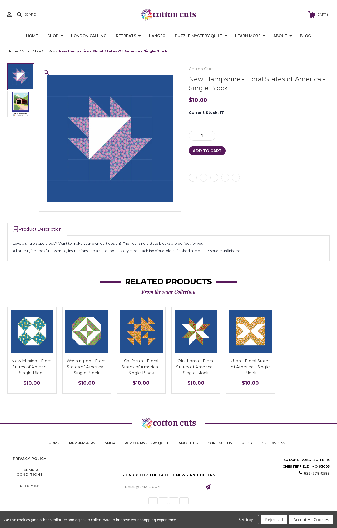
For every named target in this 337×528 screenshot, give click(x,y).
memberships (82, 443)
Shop (55, 36)
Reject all (274, 519)
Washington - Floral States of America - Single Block (87, 366)
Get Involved (275, 443)
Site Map (29, 486)
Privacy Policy (29, 458)
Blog (305, 35)
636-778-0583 (317, 473)
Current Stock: (206, 112)
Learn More (250, 36)
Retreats (128, 36)
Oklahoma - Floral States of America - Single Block (195, 366)
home (54, 443)
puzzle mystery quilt (147, 443)
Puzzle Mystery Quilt (201, 36)
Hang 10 (157, 35)
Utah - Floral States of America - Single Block (250, 366)
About (282, 36)
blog (247, 443)
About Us (188, 443)
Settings (246, 519)
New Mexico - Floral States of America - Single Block (31, 366)
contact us (219, 443)
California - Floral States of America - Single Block (141, 366)
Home (32, 35)
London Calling (88, 35)
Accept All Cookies (311, 519)
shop (110, 443)
